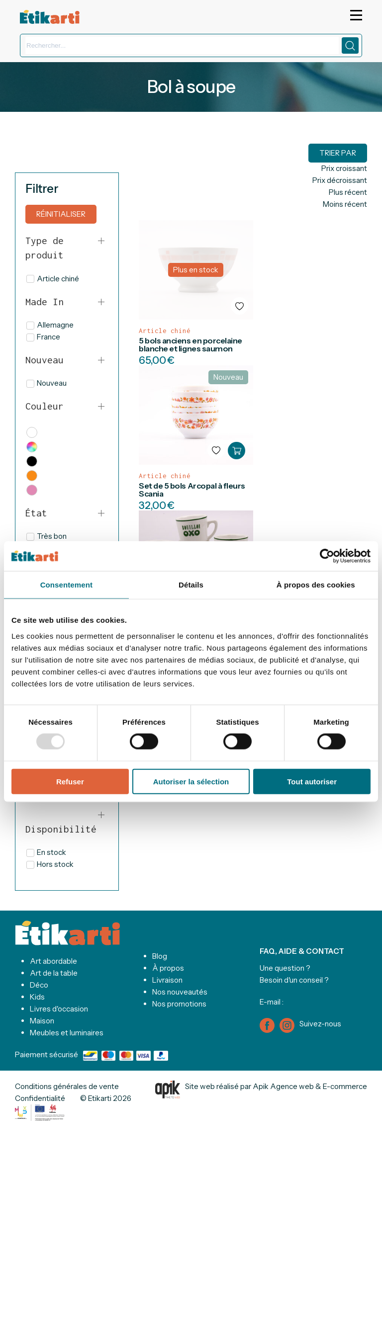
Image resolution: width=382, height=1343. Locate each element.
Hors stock (50, 864)
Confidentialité (40, 1098)
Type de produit (44, 247)
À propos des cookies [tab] (316, 585)
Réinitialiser (61, 214)
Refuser (70, 781)
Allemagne (50, 325)
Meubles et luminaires (66, 1032)
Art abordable (53, 961)
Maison (42, 1020)
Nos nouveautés (179, 992)
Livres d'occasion (59, 1008)
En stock (46, 852)
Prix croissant (344, 168)
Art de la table (54, 973)
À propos (168, 968)
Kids (37, 997)
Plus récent (348, 192)
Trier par (337, 153)
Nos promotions (179, 1003)
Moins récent (345, 204)
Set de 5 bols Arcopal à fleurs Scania (192, 490)
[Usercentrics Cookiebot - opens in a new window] (327, 556)
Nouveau (44, 359)
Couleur (44, 406)
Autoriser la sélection (191, 781)
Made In (44, 301)
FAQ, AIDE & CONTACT (302, 951)
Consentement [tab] (66, 585)
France (43, 336)
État (36, 512)
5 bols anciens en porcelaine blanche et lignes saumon (190, 344)
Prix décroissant (339, 180)
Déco (39, 985)
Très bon (46, 536)
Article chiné (52, 278)
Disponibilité (60, 829)
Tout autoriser (312, 781)
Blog (159, 956)
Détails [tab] (191, 585)
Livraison (167, 980)
